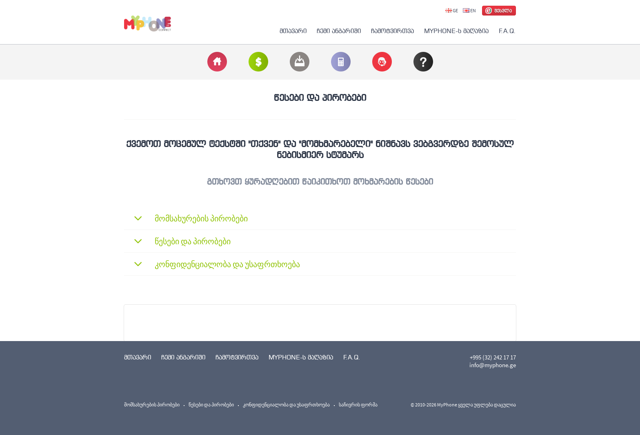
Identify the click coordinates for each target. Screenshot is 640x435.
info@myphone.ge (492, 365)
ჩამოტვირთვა (392, 31)
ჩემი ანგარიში (339, 31)
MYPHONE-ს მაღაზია (456, 31)
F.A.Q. (507, 31)
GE (451, 10)
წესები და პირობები (211, 405)
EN (469, 10)
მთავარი (293, 31)
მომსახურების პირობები (152, 405)
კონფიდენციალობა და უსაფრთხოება (286, 405)
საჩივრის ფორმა (358, 405)
